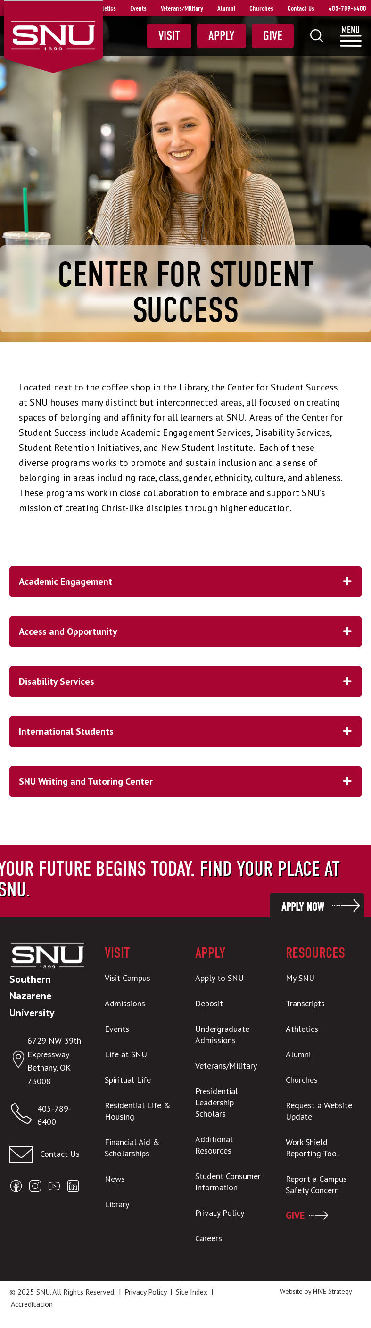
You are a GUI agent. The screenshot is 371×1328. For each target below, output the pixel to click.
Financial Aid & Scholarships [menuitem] (132, 1148)
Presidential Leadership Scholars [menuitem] (216, 1102)
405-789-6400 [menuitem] (347, 8)
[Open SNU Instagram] (34, 1188)
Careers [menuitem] (208, 1238)
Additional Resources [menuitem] (214, 1145)
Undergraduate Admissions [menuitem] (222, 1034)
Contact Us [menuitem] (301, 8)
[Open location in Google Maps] (18, 1061)
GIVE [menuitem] (295, 1215)
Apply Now (302, 906)
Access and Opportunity (190, 631)
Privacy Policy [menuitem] (219, 1212)
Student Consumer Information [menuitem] (228, 1181)
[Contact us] (47, 1154)
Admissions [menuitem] (125, 1003)
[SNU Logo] (53, 35)
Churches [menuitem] (261, 8)
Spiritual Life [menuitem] (128, 1079)
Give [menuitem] (272, 35)
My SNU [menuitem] (300, 977)
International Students (190, 731)
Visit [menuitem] (169, 35)
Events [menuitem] (138, 8)
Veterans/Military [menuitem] (182, 8)
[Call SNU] (23, 1115)
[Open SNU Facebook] (16, 1188)
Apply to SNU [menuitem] (219, 977)
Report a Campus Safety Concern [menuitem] (316, 1184)
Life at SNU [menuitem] (126, 1054)
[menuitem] (316, 35)
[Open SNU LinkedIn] (73, 1188)
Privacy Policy (145, 1291)
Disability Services (190, 681)
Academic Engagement (190, 581)
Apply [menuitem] (221, 35)
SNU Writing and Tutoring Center (190, 781)
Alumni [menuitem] (226, 8)
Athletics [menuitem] (105, 8)
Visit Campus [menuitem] (127, 977)
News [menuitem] (115, 1178)
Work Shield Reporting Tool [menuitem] (312, 1148)
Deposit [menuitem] (209, 1003)
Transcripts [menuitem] (305, 1003)
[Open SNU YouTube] (54, 1188)
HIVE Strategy (332, 1291)
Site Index (191, 1291)
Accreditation (32, 1304)
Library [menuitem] (117, 1204)
